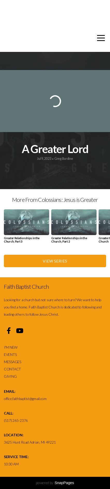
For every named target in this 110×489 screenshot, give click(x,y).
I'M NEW (11, 347)
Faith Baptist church (57, 13)
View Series (55, 261)
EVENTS (10, 354)
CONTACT (12, 369)
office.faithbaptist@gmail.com (25, 398)
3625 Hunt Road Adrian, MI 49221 (30, 442)
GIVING (10, 376)
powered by (55, 482)
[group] (26, 228)
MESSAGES (13, 362)
